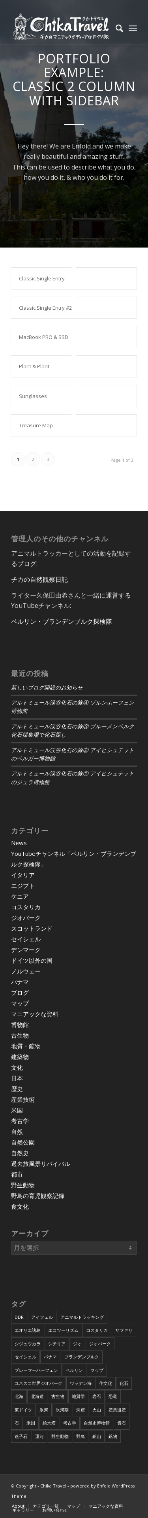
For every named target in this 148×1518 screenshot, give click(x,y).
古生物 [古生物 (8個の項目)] (57, 1396)
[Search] (115, 28)
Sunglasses (33, 396)
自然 (17, 1131)
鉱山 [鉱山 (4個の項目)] (96, 1436)
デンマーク (26, 950)
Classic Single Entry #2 (45, 307)
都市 (17, 1174)
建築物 (20, 1057)
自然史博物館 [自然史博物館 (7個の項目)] (97, 1423)
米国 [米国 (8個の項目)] (30, 1423)
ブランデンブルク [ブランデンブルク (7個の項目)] (81, 1357)
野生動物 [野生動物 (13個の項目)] (60, 1436)
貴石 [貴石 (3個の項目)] (121, 1423)
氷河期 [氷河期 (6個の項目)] (62, 1410)
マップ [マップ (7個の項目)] (96, 1370)
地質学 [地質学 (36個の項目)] (78, 1396)
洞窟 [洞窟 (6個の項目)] (80, 1410)
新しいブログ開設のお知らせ (47, 688)
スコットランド (31, 928)
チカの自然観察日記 (39, 579)
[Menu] (133, 28)
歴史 (17, 1089)
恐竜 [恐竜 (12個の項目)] (113, 1396)
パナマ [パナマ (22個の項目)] (50, 1357)
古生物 (20, 1035)
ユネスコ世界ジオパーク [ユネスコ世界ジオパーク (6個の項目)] (38, 1383)
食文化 (20, 1206)
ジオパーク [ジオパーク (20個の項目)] (100, 1344)
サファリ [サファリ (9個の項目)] (124, 1330)
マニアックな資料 (34, 1014)
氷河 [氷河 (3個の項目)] (43, 1410)
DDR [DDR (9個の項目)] (19, 1317)
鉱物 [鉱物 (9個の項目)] (113, 1436)
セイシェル (26, 939)
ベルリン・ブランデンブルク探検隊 (61, 621)
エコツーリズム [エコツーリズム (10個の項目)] (63, 1330)
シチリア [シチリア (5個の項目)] (57, 1344)
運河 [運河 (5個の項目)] (39, 1436)
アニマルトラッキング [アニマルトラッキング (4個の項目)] (82, 1317)
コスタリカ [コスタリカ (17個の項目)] (97, 1330)
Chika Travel (53, 1486)
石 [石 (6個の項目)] (17, 1423)
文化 (17, 1067)
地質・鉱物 (26, 1046)
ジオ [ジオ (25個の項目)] (77, 1344)
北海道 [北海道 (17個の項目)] (37, 1396)
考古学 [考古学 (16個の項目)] (69, 1423)
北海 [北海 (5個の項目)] (19, 1396)
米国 (17, 1110)
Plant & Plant (34, 366)
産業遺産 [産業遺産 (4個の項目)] (117, 1410)
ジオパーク (26, 918)
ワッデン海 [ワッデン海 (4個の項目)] (81, 1383)
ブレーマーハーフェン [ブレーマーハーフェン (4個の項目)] (36, 1370)
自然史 (20, 1153)
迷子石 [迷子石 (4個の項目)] (21, 1436)
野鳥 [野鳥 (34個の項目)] (80, 1436)
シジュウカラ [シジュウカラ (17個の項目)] (28, 1344)
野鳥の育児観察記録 (37, 1196)
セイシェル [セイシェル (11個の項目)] (25, 1357)
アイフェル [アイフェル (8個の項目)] (42, 1317)
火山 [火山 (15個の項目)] (96, 1410)
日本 (17, 1078)
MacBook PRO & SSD (43, 337)
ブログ (20, 992)
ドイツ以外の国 (31, 960)
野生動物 (23, 1185)
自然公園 (23, 1142)
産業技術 (23, 1099)
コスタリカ (26, 907)
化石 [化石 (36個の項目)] (124, 1383)
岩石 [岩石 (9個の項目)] (96, 1396)
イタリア (23, 875)
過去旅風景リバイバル (40, 1164)
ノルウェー (26, 971)
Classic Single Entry (42, 278)
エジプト (23, 885)
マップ (20, 1003)
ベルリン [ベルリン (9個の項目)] (74, 1370)
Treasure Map (36, 425)
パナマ (20, 982)
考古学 (20, 1121)
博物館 (20, 1025)
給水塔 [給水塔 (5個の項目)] (49, 1423)
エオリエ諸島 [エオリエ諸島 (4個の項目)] (28, 1330)
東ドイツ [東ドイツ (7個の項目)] (23, 1410)
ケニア (20, 896)
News (19, 843)
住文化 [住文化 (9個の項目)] (105, 1383)
